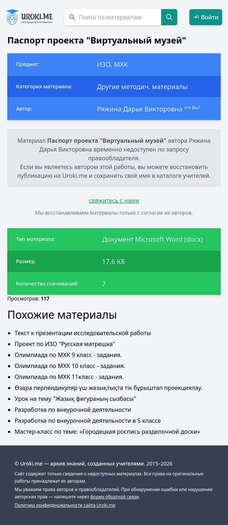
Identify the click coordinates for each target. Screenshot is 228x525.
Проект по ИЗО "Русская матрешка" (65, 344)
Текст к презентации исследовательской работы (83, 333)
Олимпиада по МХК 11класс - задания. (69, 377)
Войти (206, 17)
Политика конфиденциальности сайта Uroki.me (65, 505)
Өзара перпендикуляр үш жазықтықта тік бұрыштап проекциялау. (108, 388)
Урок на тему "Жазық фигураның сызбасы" (75, 399)
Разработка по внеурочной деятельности (73, 410)
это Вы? (192, 107)
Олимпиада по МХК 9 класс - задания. (68, 355)
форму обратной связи (114, 497)
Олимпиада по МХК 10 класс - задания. (70, 366)
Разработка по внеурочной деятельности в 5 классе (88, 421)
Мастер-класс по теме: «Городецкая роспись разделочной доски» (107, 432)
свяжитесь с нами (114, 200)
